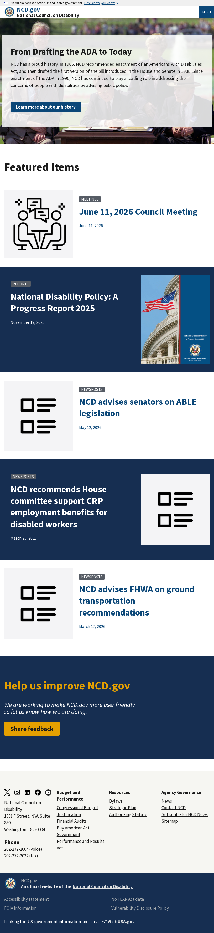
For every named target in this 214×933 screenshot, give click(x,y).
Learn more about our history (46, 107)
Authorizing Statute (128, 814)
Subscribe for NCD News (184, 814)
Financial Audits (72, 821)
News (166, 801)
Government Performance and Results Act (81, 841)
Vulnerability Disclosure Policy (140, 908)
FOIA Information (20, 908)
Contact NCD (173, 808)
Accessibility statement (26, 899)
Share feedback (32, 728)
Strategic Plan (122, 808)
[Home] (101, 12)
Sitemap (169, 821)
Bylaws (115, 801)
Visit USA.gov (121, 922)
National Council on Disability (103, 886)
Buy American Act (73, 828)
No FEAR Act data (127, 899)
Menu (206, 12)
